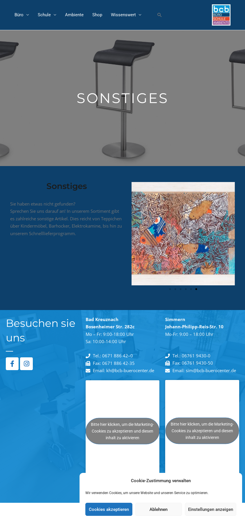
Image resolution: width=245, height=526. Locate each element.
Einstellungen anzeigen (210, 509)
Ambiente (74, 15)
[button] (160, 15)
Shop (97, 15)
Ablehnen (158, 509)
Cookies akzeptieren (109, 509)
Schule (44, 15)
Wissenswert (123, 15)
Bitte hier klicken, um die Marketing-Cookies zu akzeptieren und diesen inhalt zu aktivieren (122, 431)
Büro (19, 15)
